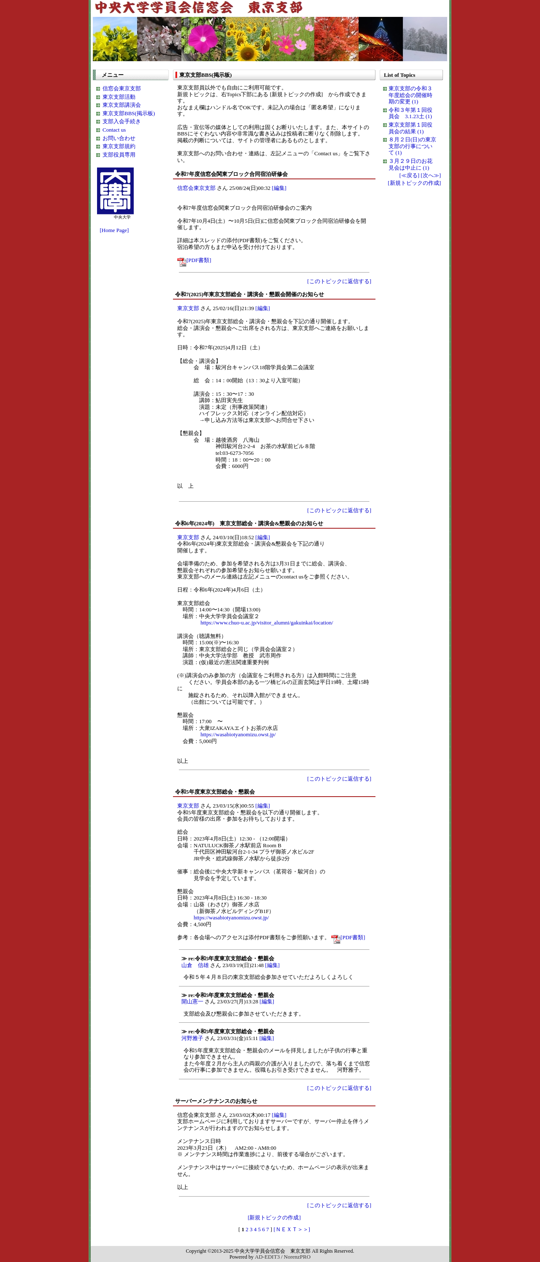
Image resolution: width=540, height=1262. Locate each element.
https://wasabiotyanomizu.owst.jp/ (237, 734)
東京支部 (188, 308)
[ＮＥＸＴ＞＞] (291, 1229)
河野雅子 (192, 1038)
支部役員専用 (119, 154)
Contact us (114, 130)
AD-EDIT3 (267, 1257)
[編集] (279, 188)
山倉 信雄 (195, 965)
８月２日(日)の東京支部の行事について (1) (412, 146)
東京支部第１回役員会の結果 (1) (410, 128)
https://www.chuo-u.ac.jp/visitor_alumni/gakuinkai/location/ (266, 622)
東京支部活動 (119, 97)
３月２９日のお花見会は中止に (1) (410, 164)
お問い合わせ (119, 138)
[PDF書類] (194, 260)
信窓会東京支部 (122, 88)
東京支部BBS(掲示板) (129, 113)
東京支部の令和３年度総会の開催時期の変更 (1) (410, 95)
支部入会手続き (122, 121)
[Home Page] (113, 230)
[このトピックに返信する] (339, 281)
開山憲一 (192, 1001)
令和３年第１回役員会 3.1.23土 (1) (410, 113)
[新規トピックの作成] (274, 1217)
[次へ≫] (431, 175)
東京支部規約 (119, 146)
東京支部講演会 (122, 105)
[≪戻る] (409, 175)
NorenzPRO (297, 1257)
